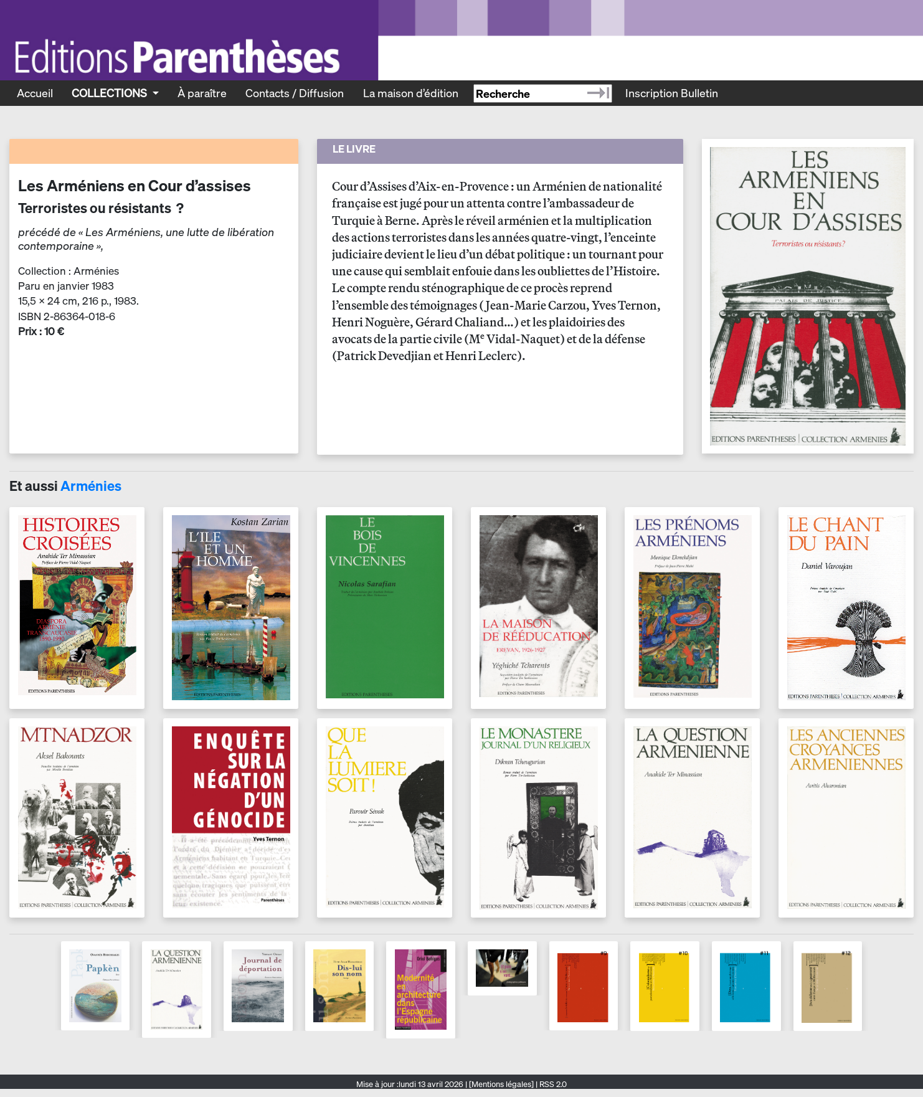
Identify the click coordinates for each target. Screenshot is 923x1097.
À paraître (202, 92)
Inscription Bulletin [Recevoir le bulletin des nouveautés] (671, 92)
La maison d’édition (410, 92)
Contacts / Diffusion (294, 92)
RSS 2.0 (552, 1084)
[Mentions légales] (501, 1084)
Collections (110, 92)
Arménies (90, 486)
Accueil (35, 92)
